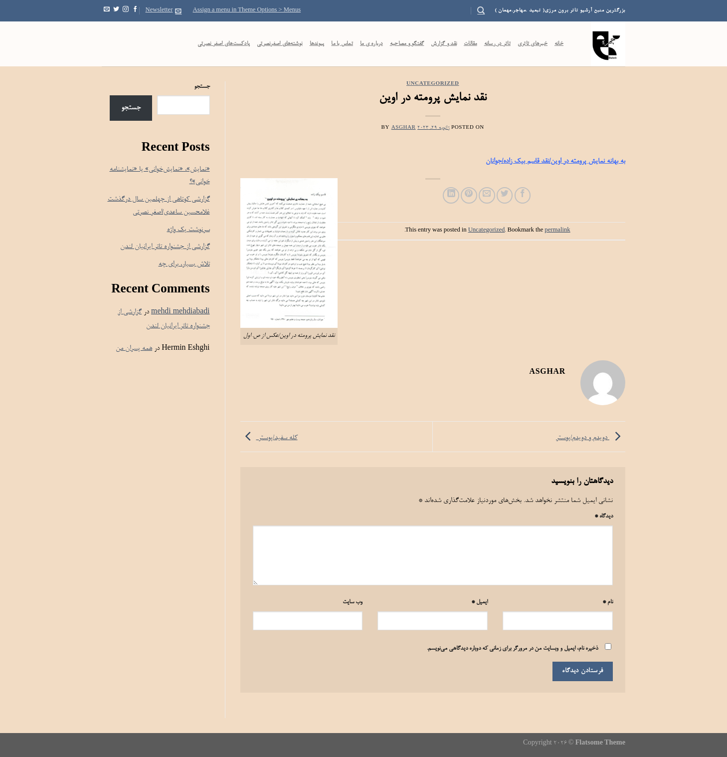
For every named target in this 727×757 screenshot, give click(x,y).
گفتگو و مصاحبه (407, 44)
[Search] (481, 10)
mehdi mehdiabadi (180, 312)
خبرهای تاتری (532, 44)
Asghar (403, 128)
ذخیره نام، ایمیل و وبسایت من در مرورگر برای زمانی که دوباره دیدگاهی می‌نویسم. (512, 648)
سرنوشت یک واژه (188, 230)
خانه (558, 44)
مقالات (470, 44)
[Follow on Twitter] (116, 10)
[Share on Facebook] (523, 195)
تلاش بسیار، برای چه (184, 264)
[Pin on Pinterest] (469, 195)
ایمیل (479, 602)
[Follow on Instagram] (126, 10)
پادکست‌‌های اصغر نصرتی (223, 44)
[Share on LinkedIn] (451, 195)
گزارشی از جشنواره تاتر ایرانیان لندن (165, 247)
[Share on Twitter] (505, 195)
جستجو (202, 86)
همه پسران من (134, 348)
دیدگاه (603, 516)
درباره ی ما (371, 44)
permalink (557, 231)
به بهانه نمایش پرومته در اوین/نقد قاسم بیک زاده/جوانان (555, 161)
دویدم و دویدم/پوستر (590, 438)
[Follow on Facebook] (135, 10)
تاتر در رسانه (497, 44)
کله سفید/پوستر (269, 438)
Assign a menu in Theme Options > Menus (247, 10)
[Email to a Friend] (487, 195)
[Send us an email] (107, 10)
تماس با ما (342, 44)
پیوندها (317, 44)
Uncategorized (432, 84)
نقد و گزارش (444, 44)
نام (607, 602)
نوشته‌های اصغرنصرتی (280, 44)
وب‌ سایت (353, 602)
